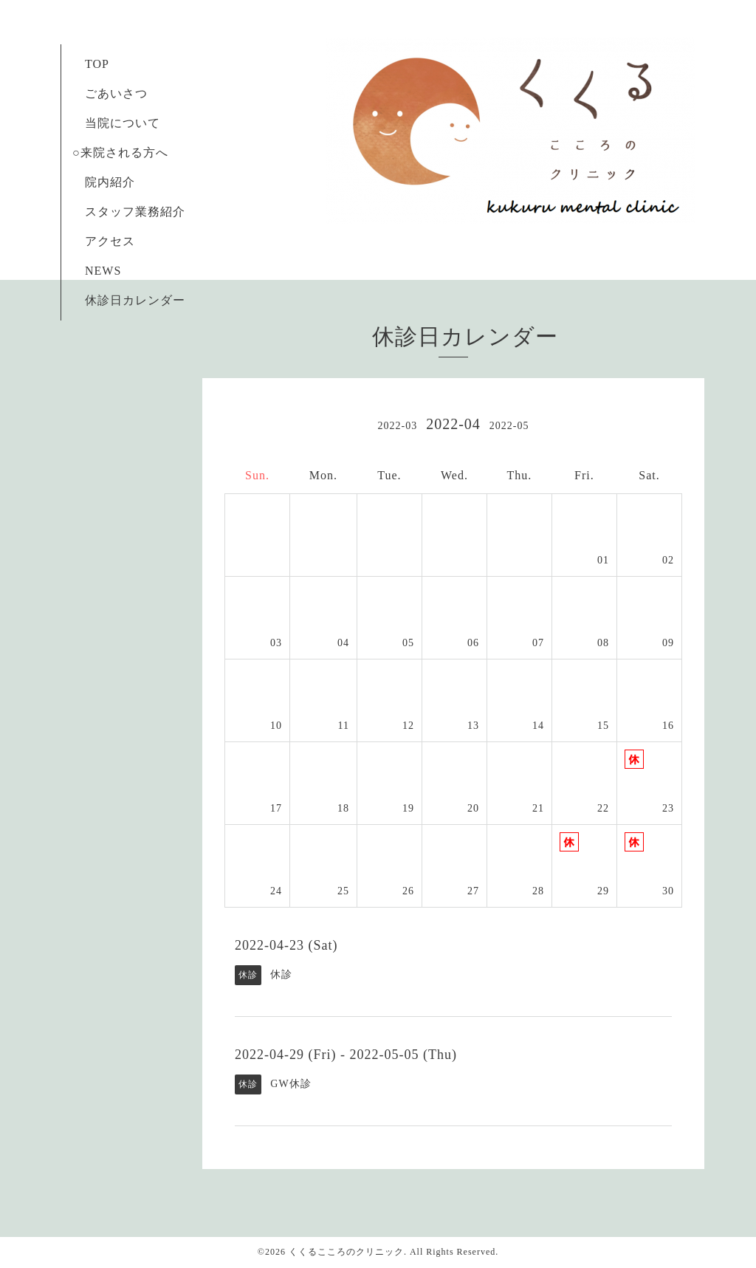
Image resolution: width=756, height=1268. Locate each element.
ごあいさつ (110, 93)
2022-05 (509, 425)
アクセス (110, 241)
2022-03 (397, 425)
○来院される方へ (126, 152)
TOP (96, 64)
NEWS (103, 270)
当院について (122, 123)
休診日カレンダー (135, 300)
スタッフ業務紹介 (128, 211)
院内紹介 (110, 182)
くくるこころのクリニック (346, 1252)
